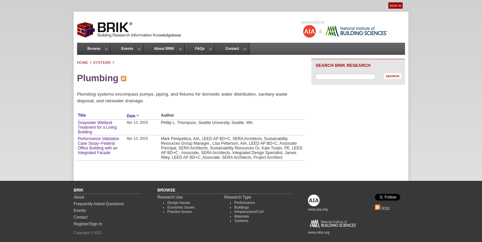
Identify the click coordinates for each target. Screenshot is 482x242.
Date (133, 116)
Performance (244, 203)
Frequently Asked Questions (99, 204)
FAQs (200, 48)
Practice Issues (179, 212)
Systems (102, 62)
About (79, 197)
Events (127, 48)
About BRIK (164, 48)
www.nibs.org (318, 232)
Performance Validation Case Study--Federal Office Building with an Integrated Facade (98, 145)
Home (82, 62)
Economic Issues (181, 207)
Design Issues (178, 203)
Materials (241, 216)
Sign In (395, 5)
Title (82, 115)
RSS (382, 208)
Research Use (170, 197)
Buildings (241, 207)
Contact (232, 48)
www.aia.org (318, 209)
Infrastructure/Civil (248, 212)
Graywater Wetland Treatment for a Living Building (97, 127)
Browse (93, 48)
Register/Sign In (88, 224)
